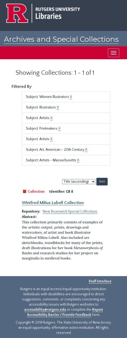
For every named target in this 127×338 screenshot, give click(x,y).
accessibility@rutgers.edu (45, 310)
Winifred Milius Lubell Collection (53, 202)
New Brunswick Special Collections (70, 211)
